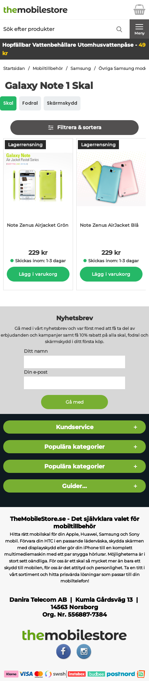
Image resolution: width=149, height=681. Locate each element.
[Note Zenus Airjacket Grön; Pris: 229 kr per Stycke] (38, 189)
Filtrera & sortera (74, 127)
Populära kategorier (74, 446)
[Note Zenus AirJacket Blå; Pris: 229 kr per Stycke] (111, 189)
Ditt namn (36, 351)
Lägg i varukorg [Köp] (38, 274)
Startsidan (14, 68)
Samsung (80, 68)
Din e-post (36, 372)
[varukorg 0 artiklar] (139, 9)
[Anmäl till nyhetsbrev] (74, 402)
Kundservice (74, 427)
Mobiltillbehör (48, 68)
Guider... (74, 486)
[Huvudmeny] (139, 29)
